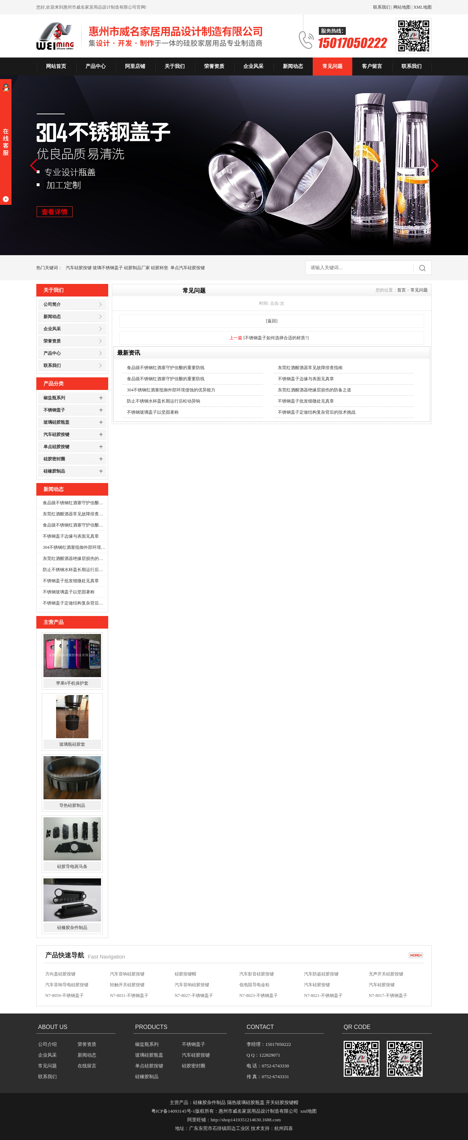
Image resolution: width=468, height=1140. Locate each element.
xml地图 (308, 1111)
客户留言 (372, 66)
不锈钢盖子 (54, 410)
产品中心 (96, 66)
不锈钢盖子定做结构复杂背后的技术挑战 (74, 603)
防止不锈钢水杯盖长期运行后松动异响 (74, 569)
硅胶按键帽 (185, 973)
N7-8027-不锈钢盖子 (194, 995)
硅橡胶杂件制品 (72, 927)
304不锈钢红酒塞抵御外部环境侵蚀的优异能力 (74, 547)
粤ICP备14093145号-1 (173, 1111)
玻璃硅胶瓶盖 (56, 422)
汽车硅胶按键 (79, 267)
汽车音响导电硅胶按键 (66, 984)
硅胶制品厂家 (137, 267)
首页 (401, 290)
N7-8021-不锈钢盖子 (323, 995)
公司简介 (52, 304)
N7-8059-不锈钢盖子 (64, 995)
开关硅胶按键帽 (282, 1102)
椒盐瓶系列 (54, 397)
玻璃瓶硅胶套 (72, 744)
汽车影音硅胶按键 (256, 973)
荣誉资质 (214, 66)
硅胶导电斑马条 (72, 866)
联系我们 (381, 7)
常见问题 (332, 66)
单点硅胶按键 (56, 446)
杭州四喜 (283, 1128)
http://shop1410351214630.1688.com (246, 1119)
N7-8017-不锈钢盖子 (388, 995)
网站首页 (56, 66)
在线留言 (87, 1065)
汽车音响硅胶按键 (127, 973)
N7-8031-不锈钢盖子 (129, 995)
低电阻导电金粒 (254, 984)
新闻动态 (293, 66)
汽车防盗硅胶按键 (321, 973)
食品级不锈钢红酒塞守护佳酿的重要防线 (74, 502)
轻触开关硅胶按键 (127, 984)
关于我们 (175, 66)
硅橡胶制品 (54, 471)
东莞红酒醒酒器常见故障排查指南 (74, 513)
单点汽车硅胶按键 (187, 267)
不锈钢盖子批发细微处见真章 (71, 580)
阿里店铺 (135, 66)
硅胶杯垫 (159, 267)
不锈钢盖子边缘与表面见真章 (71, 536)
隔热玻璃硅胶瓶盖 (246, 1102)
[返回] (271, 320)
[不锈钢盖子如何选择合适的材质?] (275, 337)
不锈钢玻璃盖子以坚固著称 (69, 591)
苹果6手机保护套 (72, 683)
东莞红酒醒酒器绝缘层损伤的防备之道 (74, 558)
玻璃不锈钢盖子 (108, 267)
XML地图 (422, 7)
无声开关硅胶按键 (386, 973)
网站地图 (401, 7)
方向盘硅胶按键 (60, 973)
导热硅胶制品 (72, 805)
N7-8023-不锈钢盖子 (258, 995)
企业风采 (253, 66)
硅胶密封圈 (54, 458)
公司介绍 (47, 1044)
